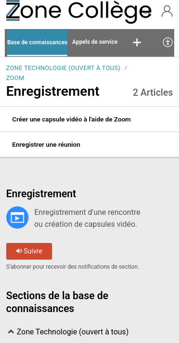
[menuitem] (168, 43)
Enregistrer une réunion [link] (46, 144)
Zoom (15, 77)
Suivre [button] (29, 251)
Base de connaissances (37, 42)
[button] (137, 42)
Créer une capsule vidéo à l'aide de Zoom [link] (71, 119)
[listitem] (89, 119)
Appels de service (94, 42)
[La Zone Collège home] (38, 12)
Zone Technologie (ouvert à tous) (63, 67)
